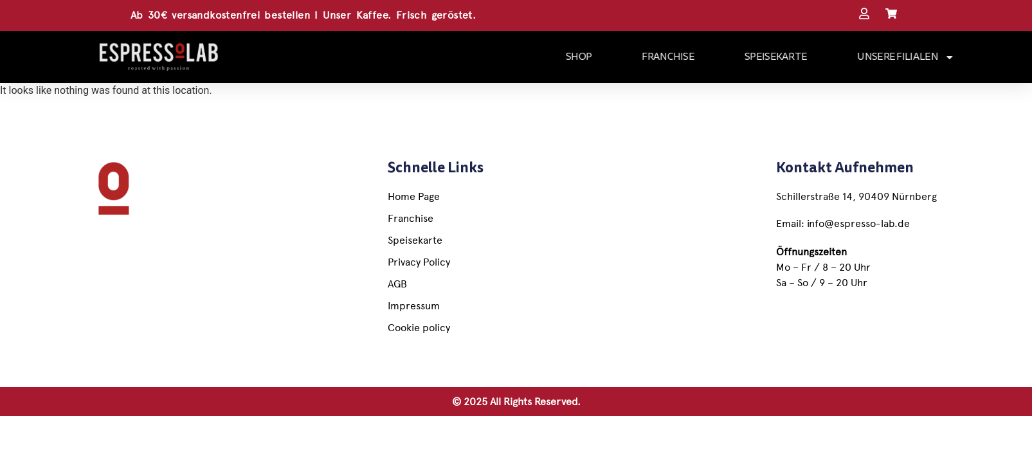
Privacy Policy (419, 262)
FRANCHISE (700, 57)
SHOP (611, 57)
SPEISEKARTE (808, 57)
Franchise (410, 218)
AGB (397, 284)
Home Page (414, 196)
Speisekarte (415, 240)
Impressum (414, 306)
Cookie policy (419, 328)
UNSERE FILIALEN (939, 57)
